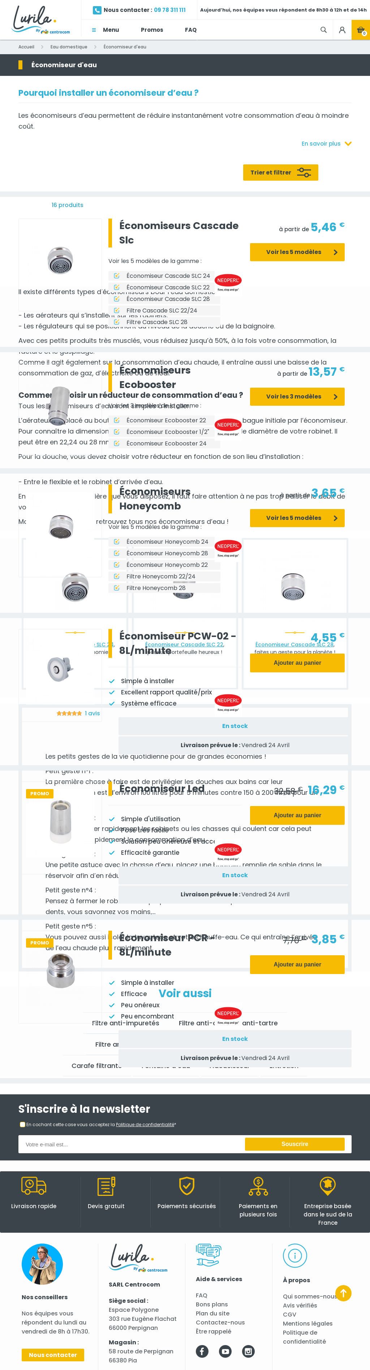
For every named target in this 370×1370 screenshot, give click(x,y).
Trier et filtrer (270, 172)
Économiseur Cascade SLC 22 (168, 287)
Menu (111, 30)
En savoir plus (321, 143)
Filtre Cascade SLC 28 (157, 322)
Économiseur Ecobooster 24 (166, 443)
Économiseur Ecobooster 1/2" (167, 432)
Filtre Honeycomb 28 (156, 588)
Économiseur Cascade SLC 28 (168, 299)
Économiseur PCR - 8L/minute (167, 945)
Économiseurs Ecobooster (155, 377)
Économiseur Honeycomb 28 (167, 553)
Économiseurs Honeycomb (155, 499)
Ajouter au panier (298, 663)
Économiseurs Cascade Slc (178, 233)
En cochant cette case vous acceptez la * (101, 1124)
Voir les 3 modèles (293, 396)
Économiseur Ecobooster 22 (166, 420)
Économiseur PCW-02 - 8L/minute (177, 643)
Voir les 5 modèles (293, 252)
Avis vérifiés (300, 1305)
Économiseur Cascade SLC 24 (168, 276)
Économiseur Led (162, 788)
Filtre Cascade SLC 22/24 (161, 310)
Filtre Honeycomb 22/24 (160, 576)
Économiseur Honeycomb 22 (167, 565)
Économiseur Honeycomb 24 (167, 542)
